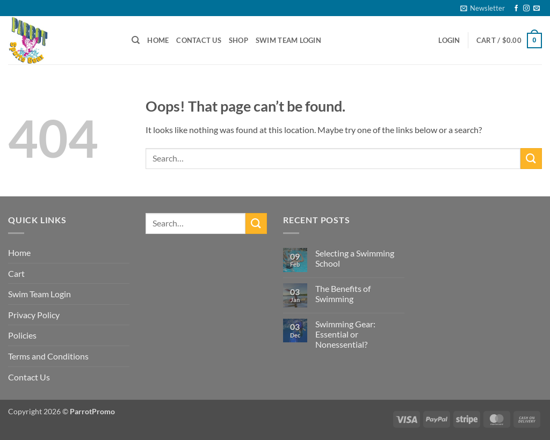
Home (158, 40)
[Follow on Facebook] (516, 8)
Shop (238, 40)
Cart (16, 273)
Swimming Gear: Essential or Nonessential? (345, 334)
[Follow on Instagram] (526, 8)
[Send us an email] (536, 8)
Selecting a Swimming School (354, 258)
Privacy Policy (34, 315)
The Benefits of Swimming (343, 293)
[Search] (136, 40)
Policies (22, 335)
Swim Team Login (288, 40)
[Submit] (531, 158)
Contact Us (198, 40)
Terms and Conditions (48, 356)
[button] (482, 8)
